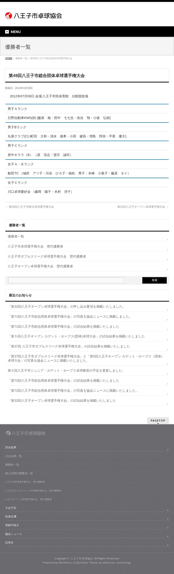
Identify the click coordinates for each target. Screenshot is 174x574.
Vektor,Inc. (109, 562)
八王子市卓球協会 (81, 558)
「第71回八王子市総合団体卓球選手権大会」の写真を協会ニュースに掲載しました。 (70, 316)
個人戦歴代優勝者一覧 (19, 473)
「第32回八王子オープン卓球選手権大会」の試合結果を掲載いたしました (62, 400)
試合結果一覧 (13, 456)
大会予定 (10, 507)
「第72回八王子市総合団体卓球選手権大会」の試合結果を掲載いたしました (63, 380)
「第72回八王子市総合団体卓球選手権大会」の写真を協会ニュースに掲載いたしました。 (73, 390)
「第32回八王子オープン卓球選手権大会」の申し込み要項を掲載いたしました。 (67, 306)
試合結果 (10, 447)
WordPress (66, 562)
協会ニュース (13, 534)
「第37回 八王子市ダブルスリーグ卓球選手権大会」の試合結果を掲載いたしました (69, 346)
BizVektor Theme (87, 562)
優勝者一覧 (16, 236)
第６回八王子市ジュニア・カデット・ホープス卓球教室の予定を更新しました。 (66, 370)
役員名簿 (10, 516)
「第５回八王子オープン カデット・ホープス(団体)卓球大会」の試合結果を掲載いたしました (76, 336)
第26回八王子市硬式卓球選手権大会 (29, 206)
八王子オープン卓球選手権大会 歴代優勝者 (40, 266)
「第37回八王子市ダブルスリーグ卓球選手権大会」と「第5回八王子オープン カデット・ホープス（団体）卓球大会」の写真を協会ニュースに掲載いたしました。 (86, 358)
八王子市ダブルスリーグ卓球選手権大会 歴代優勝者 (47, 256)
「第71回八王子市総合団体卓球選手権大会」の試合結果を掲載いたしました (63, 326)
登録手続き (12, 525)
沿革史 (9, 542)
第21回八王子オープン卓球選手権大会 (143, 206)
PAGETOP (158, 420)
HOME (8, 58)
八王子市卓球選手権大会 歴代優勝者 (35, 246)
